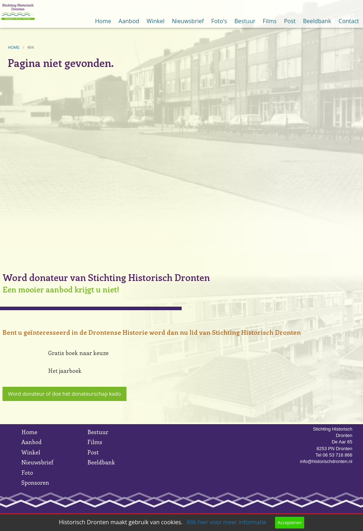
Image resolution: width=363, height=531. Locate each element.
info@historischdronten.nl (326, 461)
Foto (27, 472)
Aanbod (129, 21)
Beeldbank (317, 21)
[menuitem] (103, 14)
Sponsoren (35, 482)
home (14, 47)
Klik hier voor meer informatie (226, 522)
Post (290, 21)
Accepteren (289, 522)
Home (103, 21)
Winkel (156, 21)
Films (270, 21)
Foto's (219, 21)
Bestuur (244, 21)
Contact (348, 21)
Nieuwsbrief (188, 21)
